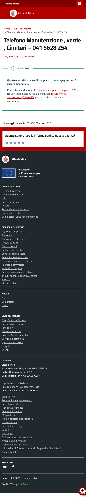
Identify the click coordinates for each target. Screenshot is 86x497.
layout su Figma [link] (48, 90)
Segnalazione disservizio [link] (14, 404)
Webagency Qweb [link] (19, 484)
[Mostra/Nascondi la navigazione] (6, 13)
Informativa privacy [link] (12, 426)
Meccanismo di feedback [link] (14, 441)
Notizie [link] (5, 298)
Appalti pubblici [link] (10, 242)
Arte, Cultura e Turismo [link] (14, 320)
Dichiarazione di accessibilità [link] (17, 437)
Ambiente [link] (7, 235)
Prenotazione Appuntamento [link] (17, 400)
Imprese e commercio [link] (13, 265)
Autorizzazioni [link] (9, 246)
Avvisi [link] (5, 305)
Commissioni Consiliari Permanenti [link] (20, 216)
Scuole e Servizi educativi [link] (15, 335)
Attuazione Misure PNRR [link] (15, 444)
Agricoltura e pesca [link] (12, 231)
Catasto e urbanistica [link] (13, 250)
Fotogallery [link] (8, 327)
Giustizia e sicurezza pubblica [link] (17, 261)
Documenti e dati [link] (11, 213)
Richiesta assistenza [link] (12, 407)
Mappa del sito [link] (9, 415)
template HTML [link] (69, 90)
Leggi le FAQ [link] (8, 396)
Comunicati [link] (8, 302)
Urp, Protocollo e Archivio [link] (15, 383)
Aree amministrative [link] (12, 194)
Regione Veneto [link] (12, 3)
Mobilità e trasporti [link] (12, 268)
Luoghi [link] (5, 346)
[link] (24, 13)
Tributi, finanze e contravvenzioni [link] (19, 276)
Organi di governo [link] (11, 191)
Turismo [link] (6, 279)
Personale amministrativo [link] (15, 209)
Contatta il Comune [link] (12, 411)
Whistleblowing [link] (10, 422)
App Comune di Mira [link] (12, 342)
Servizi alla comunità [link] (13, 339)
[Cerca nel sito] (77, 13)
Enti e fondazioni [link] (10, 202)
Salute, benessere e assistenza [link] (18, 272)
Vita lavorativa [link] (9, 283)
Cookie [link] (5, 430)
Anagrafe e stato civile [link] (13, 239)
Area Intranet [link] (9, 452)
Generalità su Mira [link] (11, 331)
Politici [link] (5, 205)
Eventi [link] (5, 350)
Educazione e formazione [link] (15, 257)
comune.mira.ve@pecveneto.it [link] (23, 387)
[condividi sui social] (11, 56)
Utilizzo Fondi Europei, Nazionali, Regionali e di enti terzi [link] (31, 448)
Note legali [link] (7, 433)
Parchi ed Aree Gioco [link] (12, 324)
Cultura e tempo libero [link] (13, 253)
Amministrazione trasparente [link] (17, 419)
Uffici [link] (4, 198)
